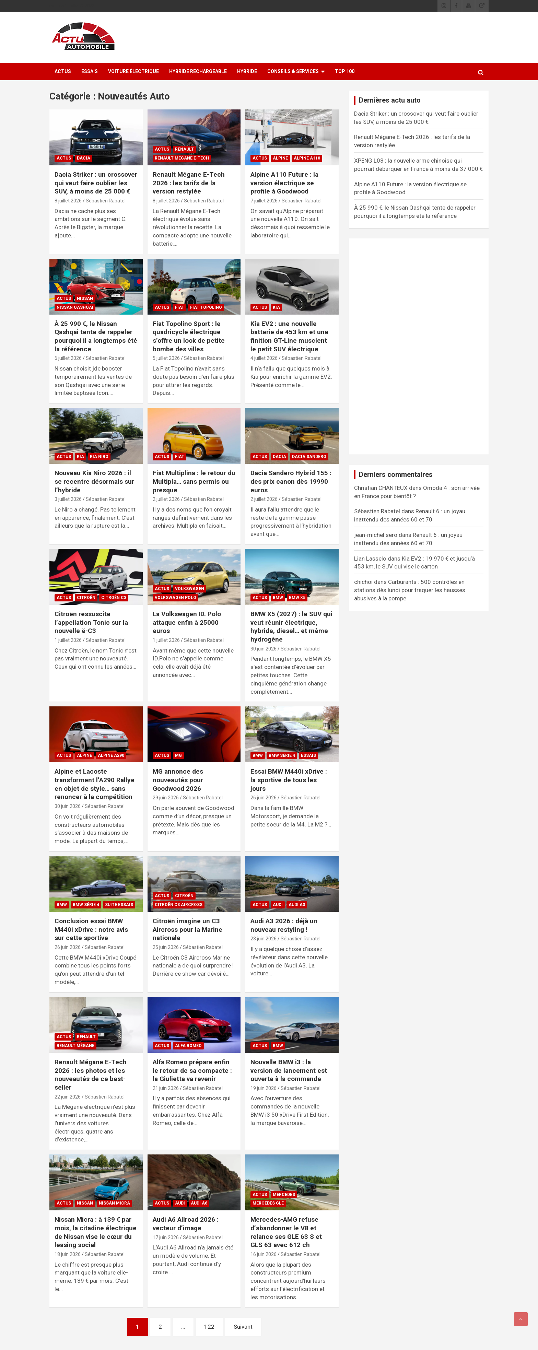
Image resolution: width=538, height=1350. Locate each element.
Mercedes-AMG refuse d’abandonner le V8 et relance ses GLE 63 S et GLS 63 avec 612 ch (286, 1232)
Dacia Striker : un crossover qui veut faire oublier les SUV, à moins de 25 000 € (96, 183)
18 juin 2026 (68, 1254)
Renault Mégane (75, 1045)
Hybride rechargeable (198, 71)
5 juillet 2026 (166, 358)
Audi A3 (297, 904)
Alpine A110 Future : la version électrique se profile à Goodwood (284, 183)
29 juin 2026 (166, 797)
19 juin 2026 (263, 1088)
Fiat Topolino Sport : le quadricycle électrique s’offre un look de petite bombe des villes (189, 336)
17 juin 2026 (166, 1237)
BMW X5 (297, 597)
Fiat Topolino (206, 307)
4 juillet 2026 (264, 358)
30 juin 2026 (263, 648)
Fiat (179, 307)
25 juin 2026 (166, 947)
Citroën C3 (113, 597)
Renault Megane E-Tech (182, 158)
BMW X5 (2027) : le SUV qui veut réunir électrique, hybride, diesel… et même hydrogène (291, 626)
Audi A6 (199, 1203)
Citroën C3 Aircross (178, 904)
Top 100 (344, 71)
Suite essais (119, 904)
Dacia (83, 158)
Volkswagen (189, 588)
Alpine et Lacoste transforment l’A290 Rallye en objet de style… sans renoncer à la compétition (94, 784)
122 (209, 1326)
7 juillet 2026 (264, 200)
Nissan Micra (114, 1203)
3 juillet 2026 (68, 499)
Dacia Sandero (309, 456)
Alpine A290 (111, 755)
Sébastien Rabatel (106, 200)
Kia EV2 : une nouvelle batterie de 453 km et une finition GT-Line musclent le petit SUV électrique (289, 336)
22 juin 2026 (68, 1097)
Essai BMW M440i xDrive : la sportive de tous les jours (288, 779)
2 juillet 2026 (166, 499)
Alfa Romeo (188, 1045)
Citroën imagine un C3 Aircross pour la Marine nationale (187, 929)
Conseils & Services (293, 71)
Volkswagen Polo (175, 597)
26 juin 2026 (263, 797)
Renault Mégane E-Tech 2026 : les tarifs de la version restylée (189, 183)
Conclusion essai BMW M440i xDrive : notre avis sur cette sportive (91, 929)
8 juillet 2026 (68, 200)
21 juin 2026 (166, 1088)
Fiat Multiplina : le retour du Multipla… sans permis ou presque (194, 481)
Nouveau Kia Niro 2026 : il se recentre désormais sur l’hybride (94, 481)
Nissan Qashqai (75, 307)
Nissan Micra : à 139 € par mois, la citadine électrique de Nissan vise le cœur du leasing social (96, 1232)
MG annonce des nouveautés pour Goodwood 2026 (178, 779)
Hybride (247, 71)
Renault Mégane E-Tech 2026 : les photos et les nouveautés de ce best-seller (91, 1074)
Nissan (85, 298)
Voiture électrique (133, 71)
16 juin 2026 (263, 1254)
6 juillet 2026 (68, 358)
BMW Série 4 (282, 755)
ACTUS (63, 71)
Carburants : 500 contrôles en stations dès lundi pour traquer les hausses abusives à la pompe (409, 590)
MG (178, 755)
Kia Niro (99, 456)
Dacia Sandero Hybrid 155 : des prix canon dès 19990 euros (290, 481)
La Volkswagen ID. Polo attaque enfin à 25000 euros (187, 622)
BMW (278, 597)
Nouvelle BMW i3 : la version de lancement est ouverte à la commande (288, 1070)
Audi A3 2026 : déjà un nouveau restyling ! (283, 925)
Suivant (243, 1326)
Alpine (280, 158)
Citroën (86, 597)
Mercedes (284, 1194)
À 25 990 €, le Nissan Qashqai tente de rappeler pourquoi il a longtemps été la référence (96, 336)
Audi (278, 904)
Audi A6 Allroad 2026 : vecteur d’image (186, 1224)
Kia (276, 307)
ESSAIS (89, 71)
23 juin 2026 (263, 938)
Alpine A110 (307, 158)
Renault (184, 149)
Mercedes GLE (268, 1203)
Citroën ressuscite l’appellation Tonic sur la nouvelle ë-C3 (91, 622)
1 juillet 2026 (68, 640)
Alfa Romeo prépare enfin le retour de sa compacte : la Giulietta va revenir (192, 1070)
